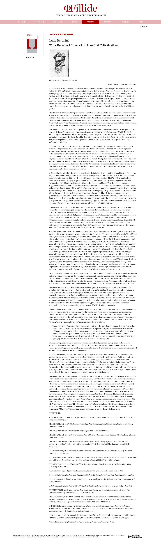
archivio (90, 22)
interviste (108, 22)
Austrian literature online (107, 417)
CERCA (143, 26)
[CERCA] (127, 26)
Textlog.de (122, 417)
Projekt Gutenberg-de (57, 420)
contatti (58, 22)
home (141, 22)
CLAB (80, 535)
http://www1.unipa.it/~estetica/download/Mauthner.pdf (98, 444)
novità (74, 22)
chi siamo (40, 22)
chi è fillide (22, 22)
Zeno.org (130, 417)
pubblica (125, 22)
